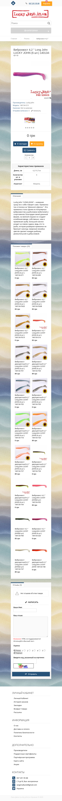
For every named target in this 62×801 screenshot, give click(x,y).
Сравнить (30, 150)
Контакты (18, 736)
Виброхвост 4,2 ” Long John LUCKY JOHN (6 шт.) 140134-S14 (38, 334)
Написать (36, 111)
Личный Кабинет (21, 698)
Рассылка (18, 712)
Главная (14, 39)
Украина (20, 788)
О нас (16, 725)
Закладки (18, 705)
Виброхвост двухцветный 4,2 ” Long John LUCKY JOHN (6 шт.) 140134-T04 (39, 366)
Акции (16, 764)
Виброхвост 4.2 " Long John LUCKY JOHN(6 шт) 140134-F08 (21, 532)
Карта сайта (19, 761)
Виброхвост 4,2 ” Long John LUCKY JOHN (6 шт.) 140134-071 (21, 271)
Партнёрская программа (24, 757)
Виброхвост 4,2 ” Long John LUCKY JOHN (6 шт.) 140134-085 (38, 271)
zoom (47, 98)
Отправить (31, 674)
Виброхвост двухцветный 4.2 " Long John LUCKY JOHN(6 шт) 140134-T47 (22, 564)
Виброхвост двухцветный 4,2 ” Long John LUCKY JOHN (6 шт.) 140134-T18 (22, 433)
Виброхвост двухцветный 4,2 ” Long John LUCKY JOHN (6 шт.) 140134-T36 (39, 466)
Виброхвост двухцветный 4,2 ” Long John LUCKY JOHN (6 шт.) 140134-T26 (39, 433)
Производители (20, 750)
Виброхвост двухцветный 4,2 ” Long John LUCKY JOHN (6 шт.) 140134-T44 (22, 500)
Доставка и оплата (22, 729)
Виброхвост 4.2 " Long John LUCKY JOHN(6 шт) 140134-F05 (38, 498)
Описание (17, 196)
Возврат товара (20, 709)
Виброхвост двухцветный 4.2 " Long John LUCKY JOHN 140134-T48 (39, 563)
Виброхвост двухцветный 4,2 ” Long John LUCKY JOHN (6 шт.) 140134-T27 (22, 466)
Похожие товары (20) (21, 246)
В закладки (22, 144)
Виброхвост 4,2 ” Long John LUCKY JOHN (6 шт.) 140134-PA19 (21, 334)
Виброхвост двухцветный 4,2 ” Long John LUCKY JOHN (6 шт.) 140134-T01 (22, 366)
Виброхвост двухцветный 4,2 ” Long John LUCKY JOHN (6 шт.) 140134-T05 (22, 399)
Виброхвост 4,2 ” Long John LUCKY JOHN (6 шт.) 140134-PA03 (21, 302)
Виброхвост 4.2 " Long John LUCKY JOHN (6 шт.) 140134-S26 (38, 532)
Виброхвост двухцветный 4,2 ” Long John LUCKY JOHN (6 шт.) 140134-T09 (39, 399)
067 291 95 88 (34, 3)
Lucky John (30, 102)
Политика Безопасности (24, 732)
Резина (26, 39)
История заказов (21, 702)
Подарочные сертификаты (25, 754)
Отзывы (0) (17, 585)
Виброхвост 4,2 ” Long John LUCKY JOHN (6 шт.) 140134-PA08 (38, 302)
